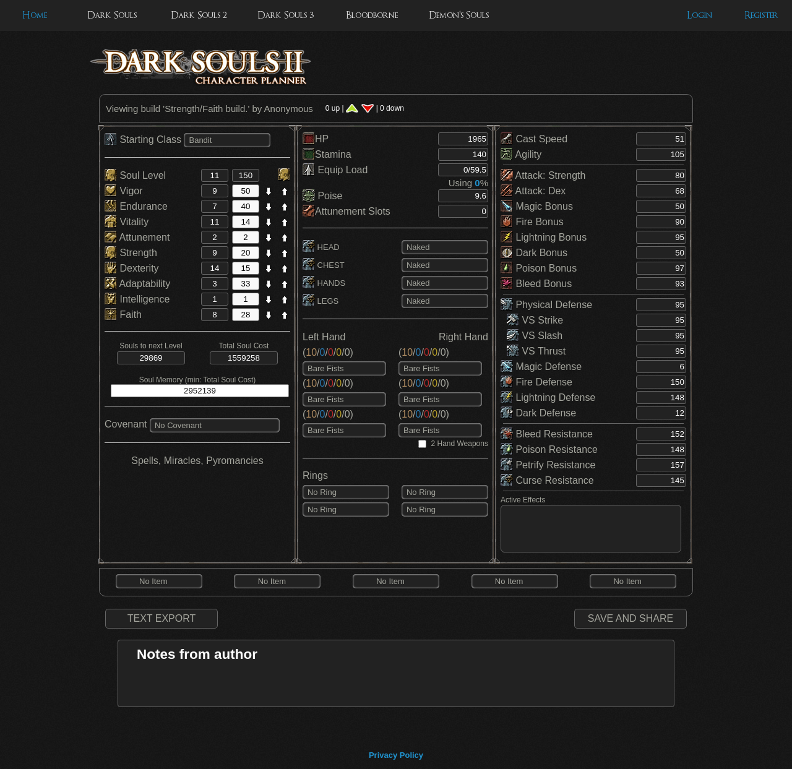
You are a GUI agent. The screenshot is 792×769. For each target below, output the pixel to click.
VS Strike (535, 320)
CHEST (324, 265)
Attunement (137, 237)
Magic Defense (541, 366)
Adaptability (137, 283)
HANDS (324, 283)
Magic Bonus (537, 206)
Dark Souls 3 (285, 15)
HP (316, 139)
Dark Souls (112, 15)
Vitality (126, 222)
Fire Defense (536, 382)
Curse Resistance (547, 480)
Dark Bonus (534, 252)
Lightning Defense (548, 397)
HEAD (321, 247)
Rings (315, 475)
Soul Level (135, 175)
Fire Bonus (532, 222)
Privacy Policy (396, 755)
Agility (521, 154)
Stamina (327, 154)
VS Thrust (536, 351)
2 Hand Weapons (459, 443)
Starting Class (144, 139)
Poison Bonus (539, 268)
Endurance (136, 206)
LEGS (320, 301)
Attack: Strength (543, 175)
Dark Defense (538, 413)
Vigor (124, 191)
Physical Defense (546, 304)
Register (761, 15)
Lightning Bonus (544, 237)
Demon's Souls (459, 15)
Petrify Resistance (548, 465)
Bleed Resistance (547, 434)
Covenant (126, 424)
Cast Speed (534, 139)
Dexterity (132, 268)
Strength (131, 252)
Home (34, 15)
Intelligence (137, 299)
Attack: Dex (533, 191)
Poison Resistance (549, 449)
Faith (123, 314)
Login (699, 15)
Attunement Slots (346, 211)
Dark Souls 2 (199, 15)
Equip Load (335, 170)
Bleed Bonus (536, 283)
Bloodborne (372, 15)
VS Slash (534, 335)
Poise (322, 196)
